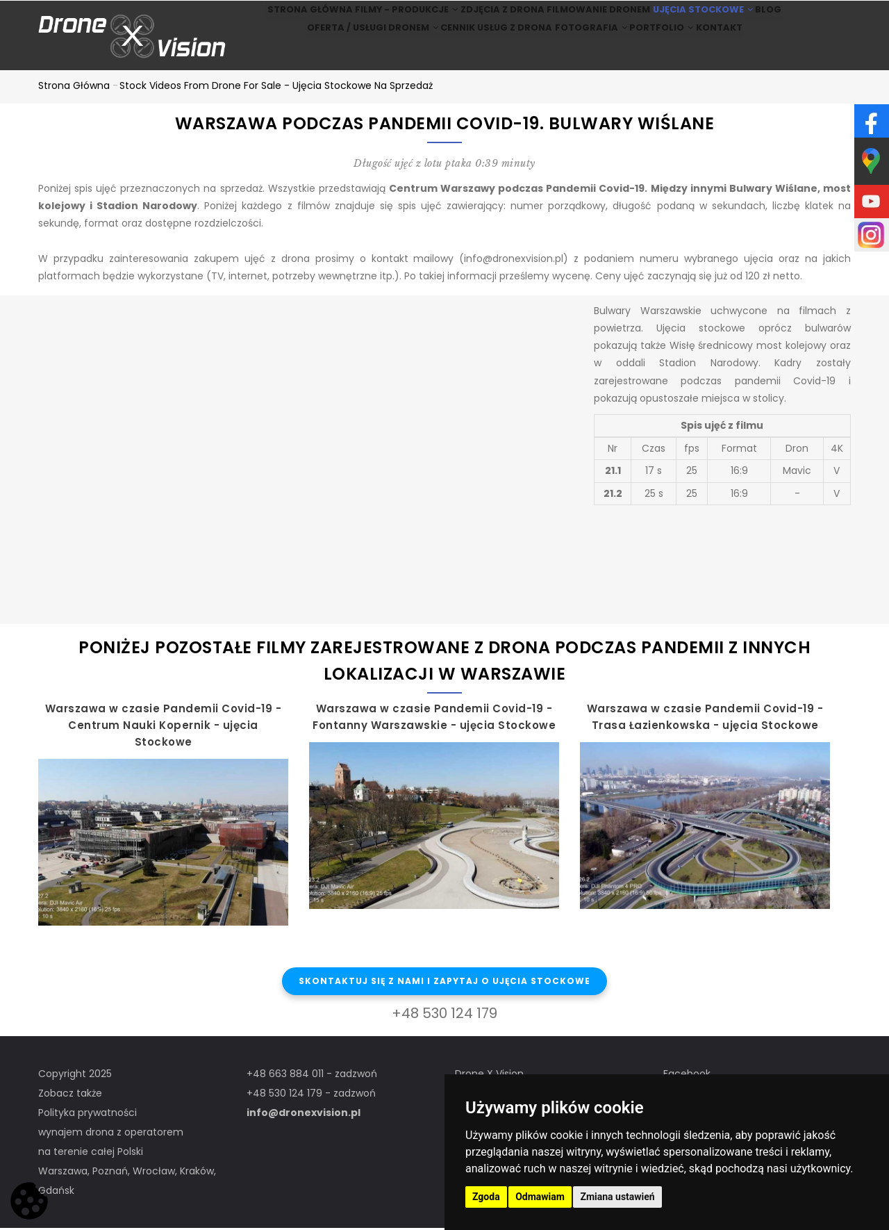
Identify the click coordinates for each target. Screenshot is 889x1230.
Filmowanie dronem (598, 18)
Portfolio (668, 54)
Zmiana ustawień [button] (617, 1196)
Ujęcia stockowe (712, 18)
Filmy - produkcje (385, 18)
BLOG (795, 18)
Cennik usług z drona (478, 54)
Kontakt (740, 54)
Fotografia (584, 54)
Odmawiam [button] (540, 1196)
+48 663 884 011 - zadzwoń (312, 1076)
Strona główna (278, 18)
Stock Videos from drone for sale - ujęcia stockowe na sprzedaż (276, 88)
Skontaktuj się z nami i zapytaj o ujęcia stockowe (444, 984)
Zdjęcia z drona (493, 18)
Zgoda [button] (486, 1196)
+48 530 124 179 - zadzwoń (311, 1095)
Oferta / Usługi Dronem (346, 54)
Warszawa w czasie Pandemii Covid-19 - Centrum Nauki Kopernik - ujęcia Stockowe (163, 727)
